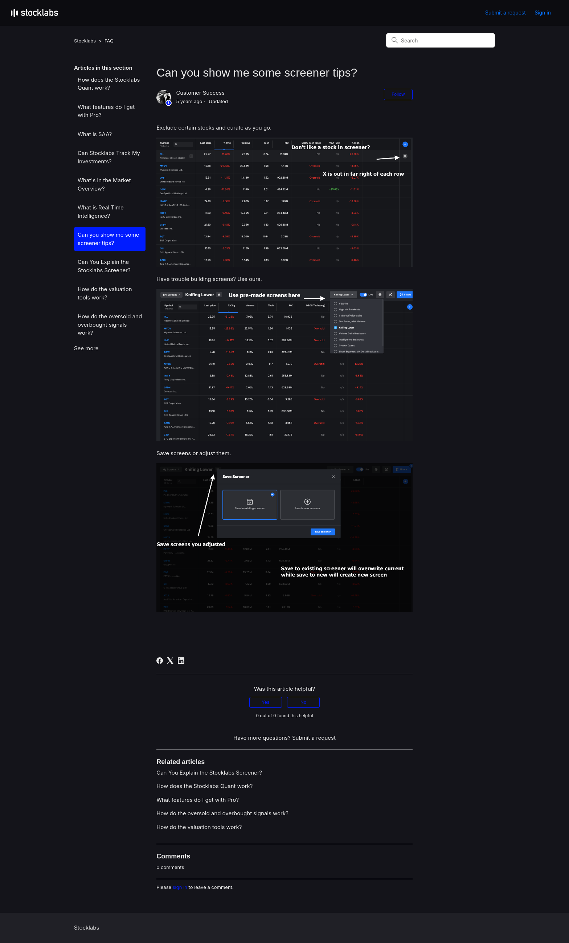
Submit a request (505, 12)
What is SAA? (95, 134)
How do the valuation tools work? (105, 293)
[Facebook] (159, 660)
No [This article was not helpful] (303, 702)
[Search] (440, 40)
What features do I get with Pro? (106, 111)
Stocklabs (85, 41)
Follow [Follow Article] (398, 94)
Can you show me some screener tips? (108, 238)
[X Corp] (170, 660)
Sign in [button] (543, 12)
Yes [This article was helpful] (266, 702)
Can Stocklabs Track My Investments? (109, 157)
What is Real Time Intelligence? (101, 211)
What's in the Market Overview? (104, 184)
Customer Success (200, 92)
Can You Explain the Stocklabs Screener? (104, 266)
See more (86, 348)
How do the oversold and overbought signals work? (110, 324)
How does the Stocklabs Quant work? (109, 83)
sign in (180, 887)
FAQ (109, 41)
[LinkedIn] (181, 660)
